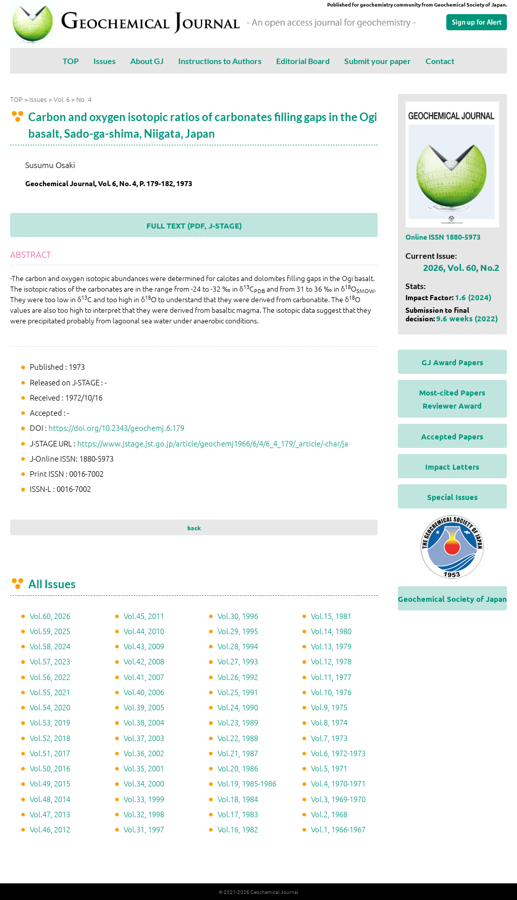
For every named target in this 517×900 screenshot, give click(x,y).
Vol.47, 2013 (50, 814)
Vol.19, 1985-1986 (247, 783)
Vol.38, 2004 (144, 722)
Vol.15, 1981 (331, 615)
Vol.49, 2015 (50, 783)
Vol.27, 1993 (238, 661)
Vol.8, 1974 (329, 722)
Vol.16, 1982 (238, 829)
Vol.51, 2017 (50, 753)
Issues (104, 61)
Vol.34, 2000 (144, 783)
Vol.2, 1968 (329, 814)
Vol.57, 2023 (50, 661)
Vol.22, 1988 (238, 738)
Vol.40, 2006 (144, 692)
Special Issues (452, 497)
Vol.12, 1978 (331, 661)
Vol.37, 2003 (144, 738)
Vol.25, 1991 (238, 692)
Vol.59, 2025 (50, 631)
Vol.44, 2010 (144, 631)
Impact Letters (452, 467)
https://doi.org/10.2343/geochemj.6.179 (116, 427)
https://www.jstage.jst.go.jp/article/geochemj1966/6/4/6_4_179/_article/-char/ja (212, 443)
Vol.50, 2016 (50, 768)
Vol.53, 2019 (50, 722)
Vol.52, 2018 (50, 738)
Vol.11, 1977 (331, 676)
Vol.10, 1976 (331, 692)
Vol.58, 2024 (50, 646)
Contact (440, 61)
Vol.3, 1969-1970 (338, 799)
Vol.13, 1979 (331, 646)
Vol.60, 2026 (50, 615)
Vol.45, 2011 (144, 615)
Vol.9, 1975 (329, 707)
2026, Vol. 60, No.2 (461, 267)
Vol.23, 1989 (238, 722)
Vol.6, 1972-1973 (338, 753)
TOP (71, 61)
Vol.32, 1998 (144, 814)
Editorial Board (303, 61)
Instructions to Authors (220, 61)
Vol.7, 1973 (329, 738)
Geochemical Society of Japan (452, 599)
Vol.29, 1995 (238, 631)
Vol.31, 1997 (144, 829)
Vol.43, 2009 (144, 646)
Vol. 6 (62, 99)
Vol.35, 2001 (144, 768)
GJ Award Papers (452, 362)
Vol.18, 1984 (238, 799)
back (194, 528)
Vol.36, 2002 (144, 753)
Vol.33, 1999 (144, 799)
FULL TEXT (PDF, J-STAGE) (194, 225)
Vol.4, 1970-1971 (338, 783)
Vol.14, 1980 (331, 631)
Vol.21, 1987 (238, 753)
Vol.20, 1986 (238, 768)
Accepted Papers (452, 436)
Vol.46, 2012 (50, 829)
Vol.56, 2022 (50, 676)
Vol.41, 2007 (144, 676)
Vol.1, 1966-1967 (338, 829)
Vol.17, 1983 (238, 814)
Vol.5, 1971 (329, 768)
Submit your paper (377, 61)
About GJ (147, 61)
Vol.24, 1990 (238, 707)
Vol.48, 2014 (50, 799)
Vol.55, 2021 (50, 692)
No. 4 (83, 99)
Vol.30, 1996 (238, 615)
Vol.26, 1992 (238, 676)
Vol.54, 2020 (50, 707)
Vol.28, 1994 (238, 646)
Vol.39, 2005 (144, 707)
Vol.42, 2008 (144, 661)
